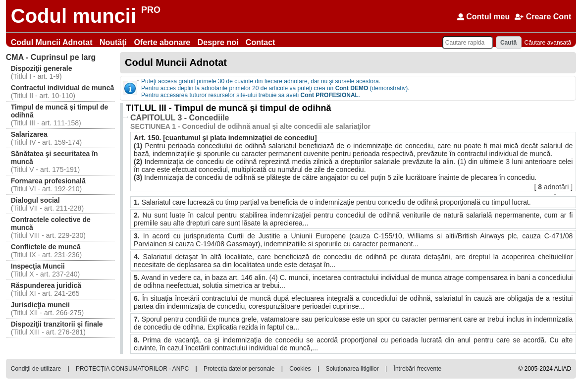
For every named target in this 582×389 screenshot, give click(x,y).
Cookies (300, 368)
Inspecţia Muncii (38, 266)
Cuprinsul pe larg (51, 57)
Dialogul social (35, 200)
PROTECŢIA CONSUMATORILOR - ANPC (132, 368)
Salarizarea (29, 134)
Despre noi (219, 42)
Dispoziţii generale (41, 68)
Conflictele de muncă (46, 247)
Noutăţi (114, 42)
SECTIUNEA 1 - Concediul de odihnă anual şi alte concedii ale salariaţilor (250, 126)
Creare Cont (543, 16)
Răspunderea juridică (46, 285)
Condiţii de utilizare (36, 368)
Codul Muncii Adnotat (53, 42)
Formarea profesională (48, 181)
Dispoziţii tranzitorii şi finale (57, 324)
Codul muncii (73, 16)
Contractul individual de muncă (62, 88)
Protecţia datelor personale (239, 368)
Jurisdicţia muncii (40, 305)
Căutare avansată (548, 42)
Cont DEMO (352, 88)
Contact (260, 42)
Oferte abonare (163, 42)
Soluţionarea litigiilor (351, 368)
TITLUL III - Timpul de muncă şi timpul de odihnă (228, 108)
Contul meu (483, 16)
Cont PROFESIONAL (330, 95)
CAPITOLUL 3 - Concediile (179, 117)
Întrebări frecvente (418, 368)
